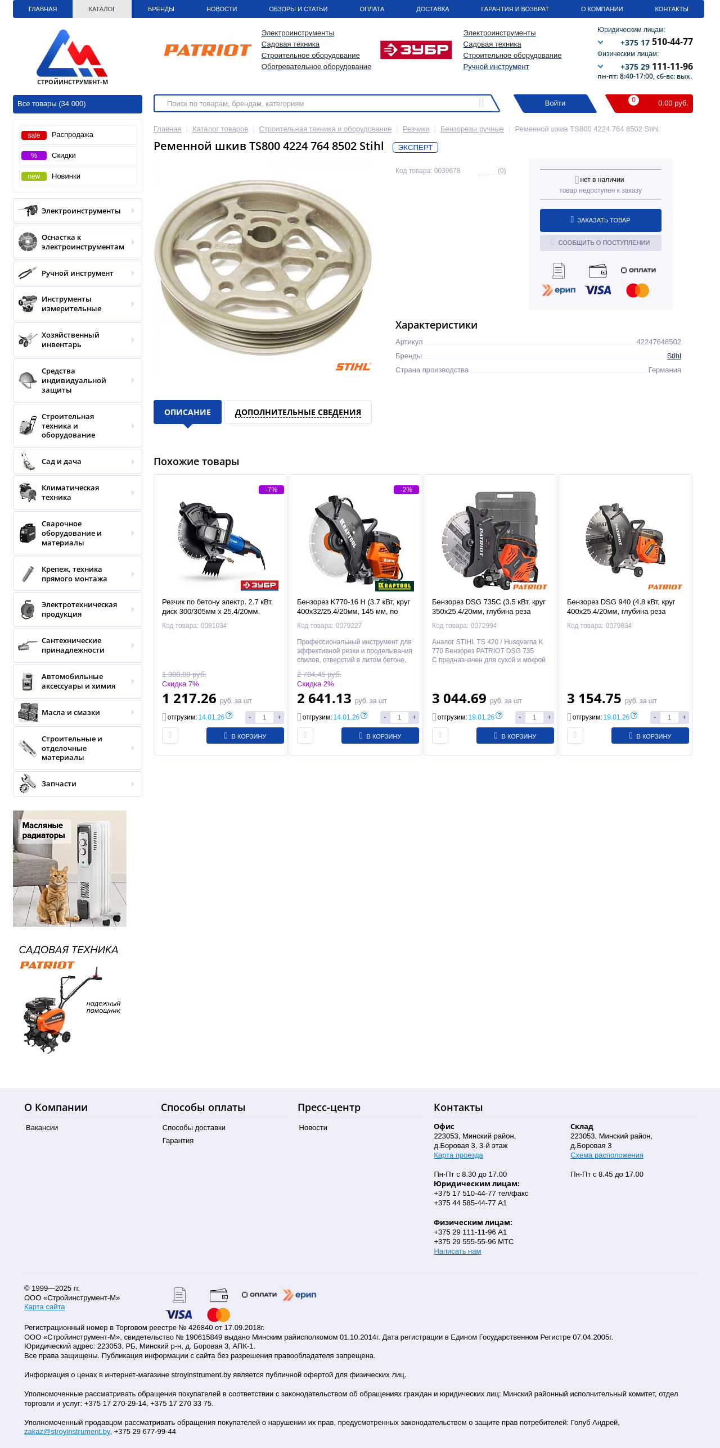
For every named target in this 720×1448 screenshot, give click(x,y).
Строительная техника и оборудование (74, 426)
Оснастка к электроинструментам (74, 242)
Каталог (102, 9)
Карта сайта (44, 1307)
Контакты (671, 9)
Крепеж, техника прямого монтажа (74, 574)
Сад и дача (74, 461)
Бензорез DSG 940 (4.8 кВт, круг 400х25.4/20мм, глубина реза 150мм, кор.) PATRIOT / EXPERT (622, 611)
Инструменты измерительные (74, 304)
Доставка (432, 9)
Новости (221, 9)
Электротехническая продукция (74, 609)
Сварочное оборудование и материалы (74, 533)
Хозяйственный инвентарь (74, 340)
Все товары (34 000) (51, 103)
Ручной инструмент (496, 66)
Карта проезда (458, 1155)
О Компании (602, 9)
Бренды (161, 9)
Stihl (674, 356)
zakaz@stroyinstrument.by (67, 1431)
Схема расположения (607, 1155)
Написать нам (457, 1251)
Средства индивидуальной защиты (74, 380)
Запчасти (74, 784)
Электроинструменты (74, 211)
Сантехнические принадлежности (74, 645)
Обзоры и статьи (298, 9)
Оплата (371, 9)
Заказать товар (601, 219)
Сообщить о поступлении (600, 242)
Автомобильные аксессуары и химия (74, 681)
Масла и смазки (74, 712)
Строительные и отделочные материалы (74, 748)
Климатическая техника (74, 492)
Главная (43, 9)
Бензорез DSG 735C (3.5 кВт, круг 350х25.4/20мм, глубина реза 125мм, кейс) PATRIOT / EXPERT (489, 611)
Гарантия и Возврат (515, 9)
